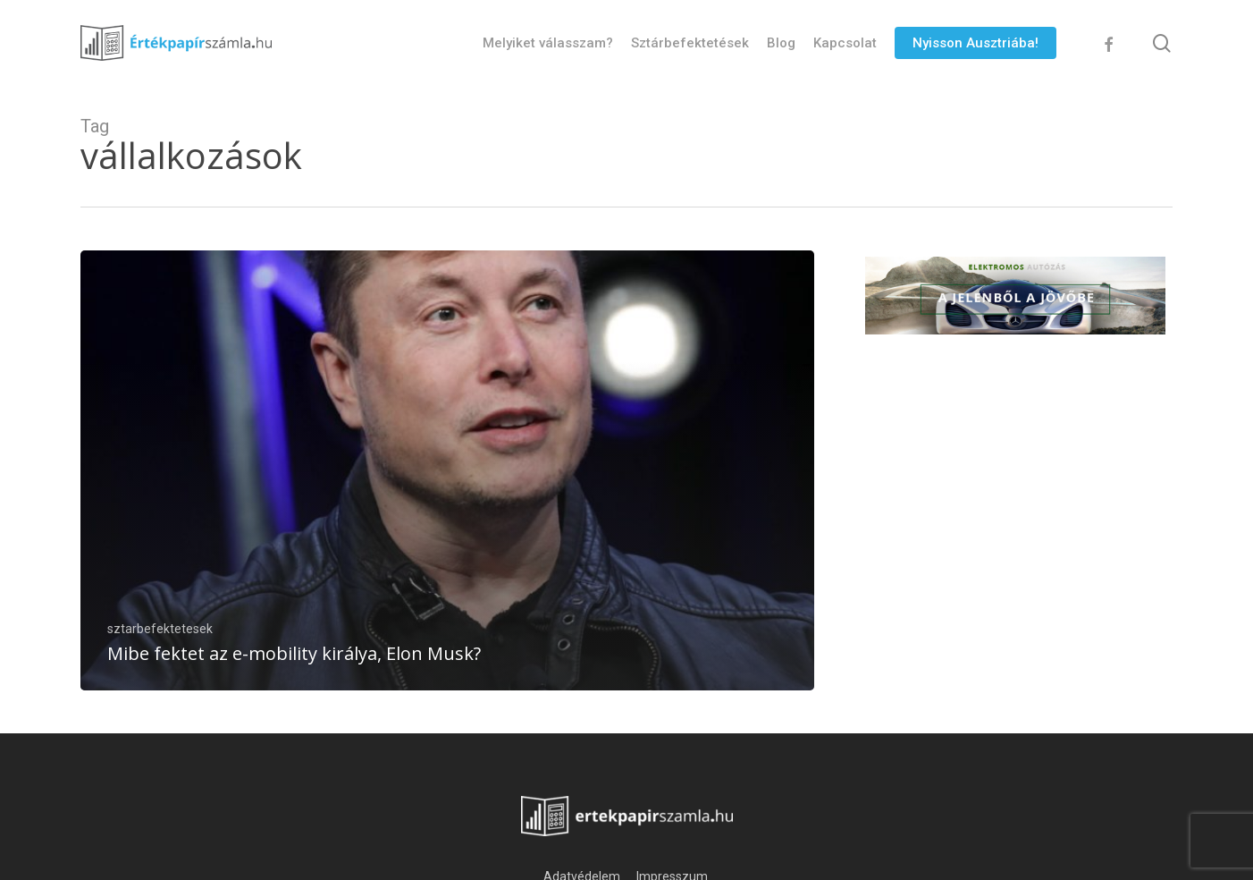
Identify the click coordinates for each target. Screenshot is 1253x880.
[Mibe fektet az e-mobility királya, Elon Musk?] (447, 470)
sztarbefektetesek (160, 628)
